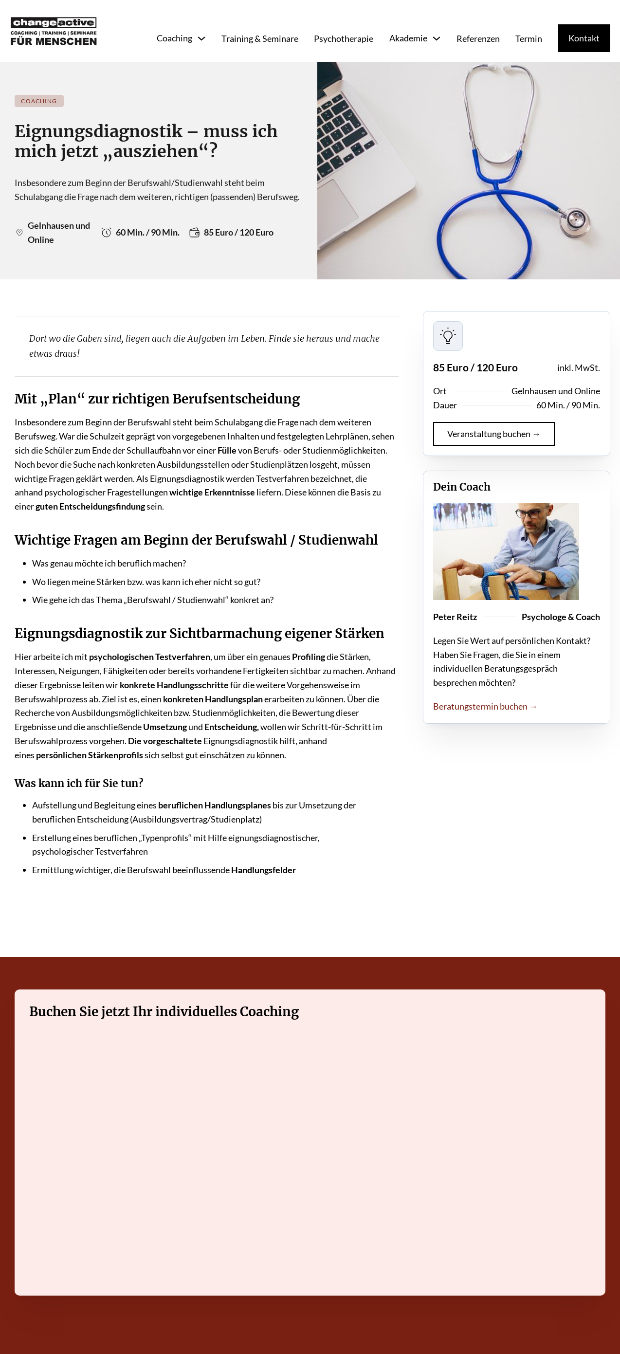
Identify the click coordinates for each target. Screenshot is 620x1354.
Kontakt (584, 38)
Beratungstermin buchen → (485, 706)
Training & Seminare (259, 38)
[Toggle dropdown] (201, 38)
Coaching (174, 38)
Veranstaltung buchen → (494, 433)
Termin (528, 38)
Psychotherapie (343, 38)
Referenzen (478, 38)
